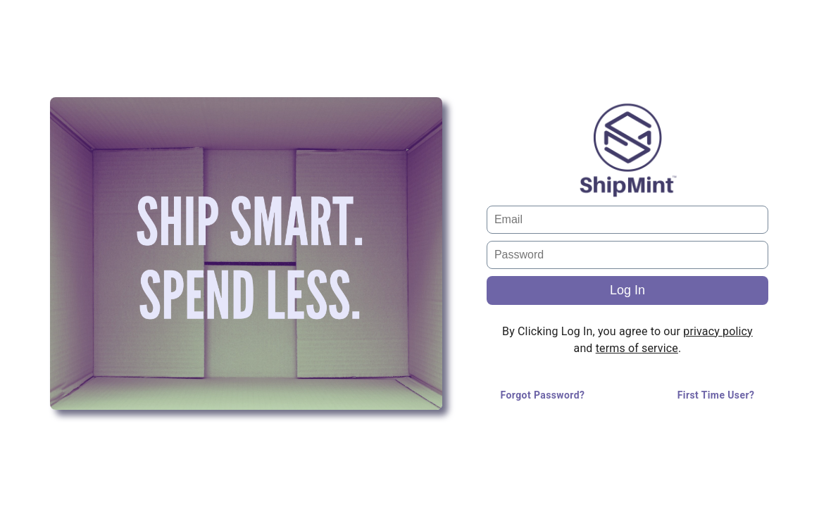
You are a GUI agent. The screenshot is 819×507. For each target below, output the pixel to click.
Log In (627, 290)
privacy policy (717, 331)
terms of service (637, 348)
